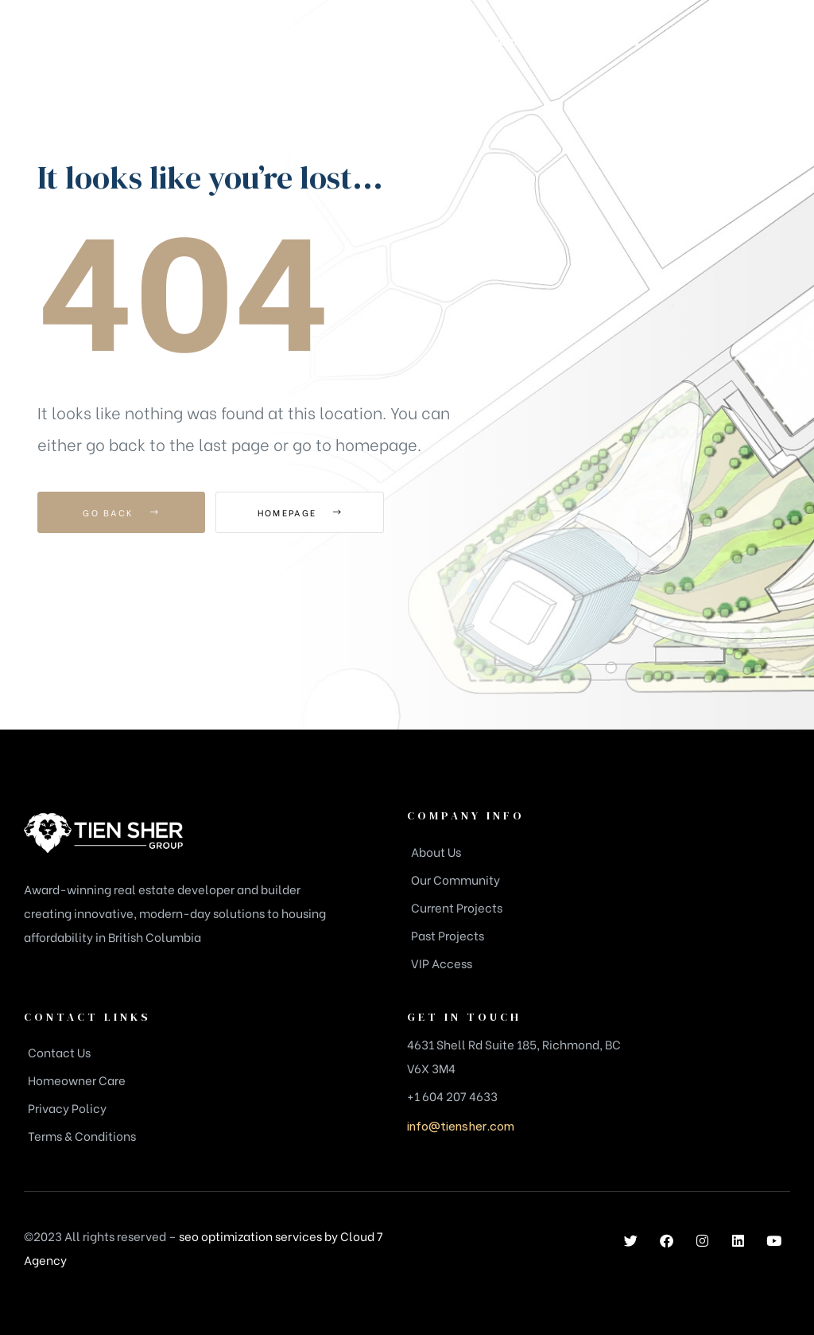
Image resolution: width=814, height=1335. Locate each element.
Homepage (303, 512)
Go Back (121, 512)
